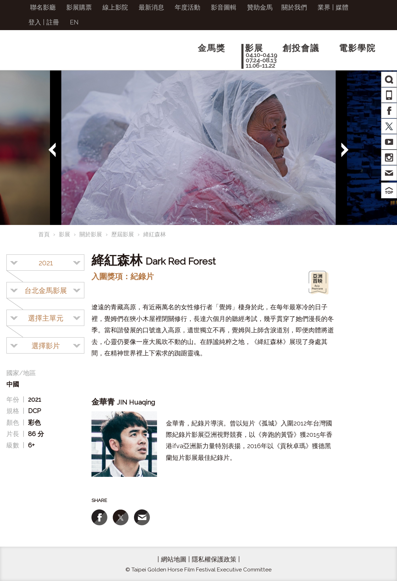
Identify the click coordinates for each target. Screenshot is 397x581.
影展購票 (79, 7)
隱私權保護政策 (214, 559)
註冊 (52, 22)
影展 (64, 234)
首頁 (44, 234)
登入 (34, 22)
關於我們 (294, 7)
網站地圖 (173, 559)
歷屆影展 (122, 234)
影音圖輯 (223, 7)
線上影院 (115, 7)
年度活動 (187, 7)
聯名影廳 (43, 7)
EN (74, 22)
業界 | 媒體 (333, 7)
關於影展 (90, 234)
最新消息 (151, 7)
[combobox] (45, 262)
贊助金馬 (260, 7)
